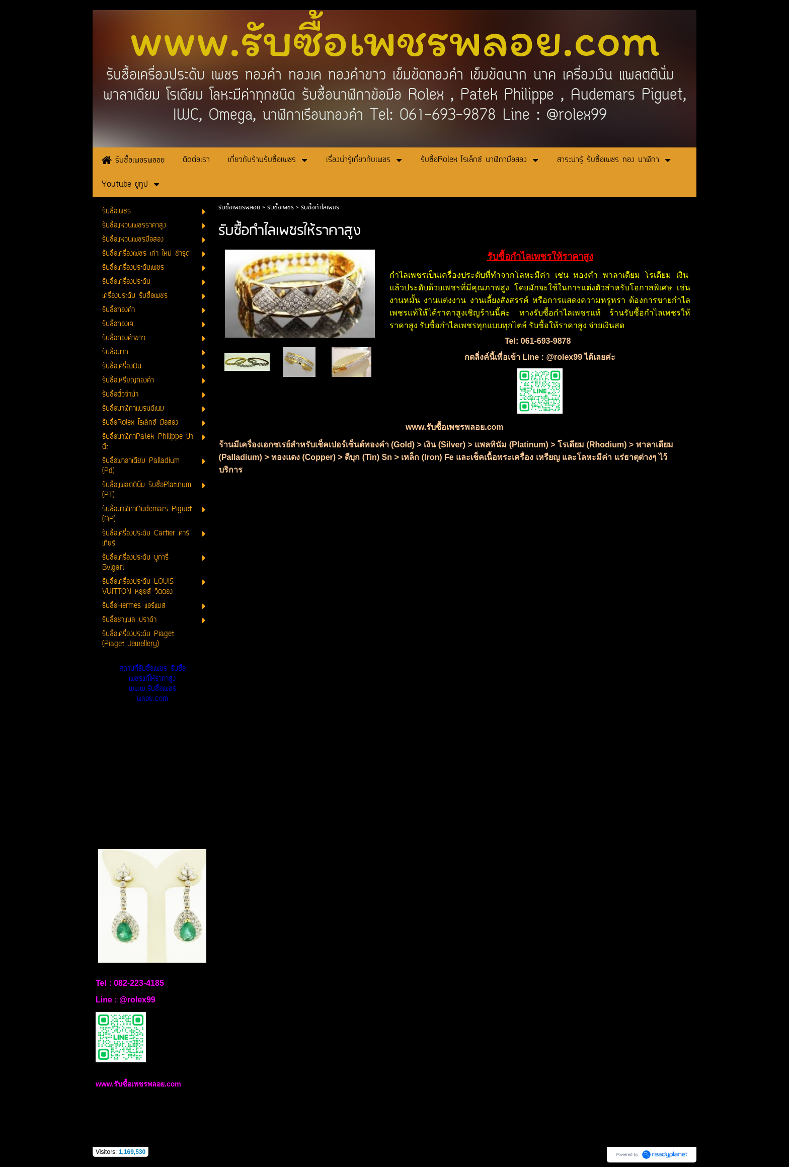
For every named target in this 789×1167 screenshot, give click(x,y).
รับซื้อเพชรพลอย (239, 207)
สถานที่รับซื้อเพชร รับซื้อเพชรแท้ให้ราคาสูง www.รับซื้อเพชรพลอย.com (152, 684)
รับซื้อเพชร (280, 207)
